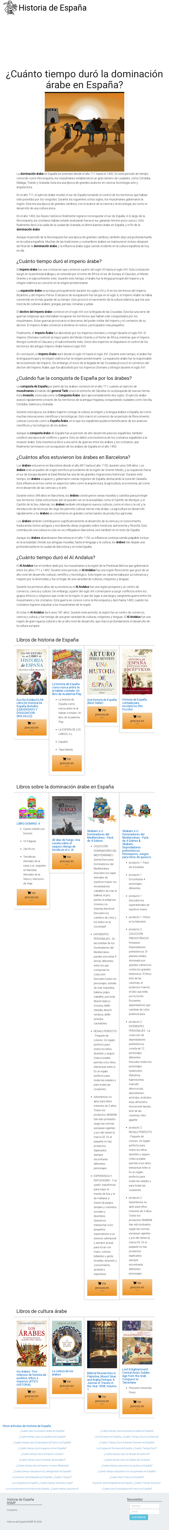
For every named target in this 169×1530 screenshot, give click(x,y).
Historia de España (53, 8)
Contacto (12, 1510)
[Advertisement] (84, 40)
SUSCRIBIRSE (139, 1517)
